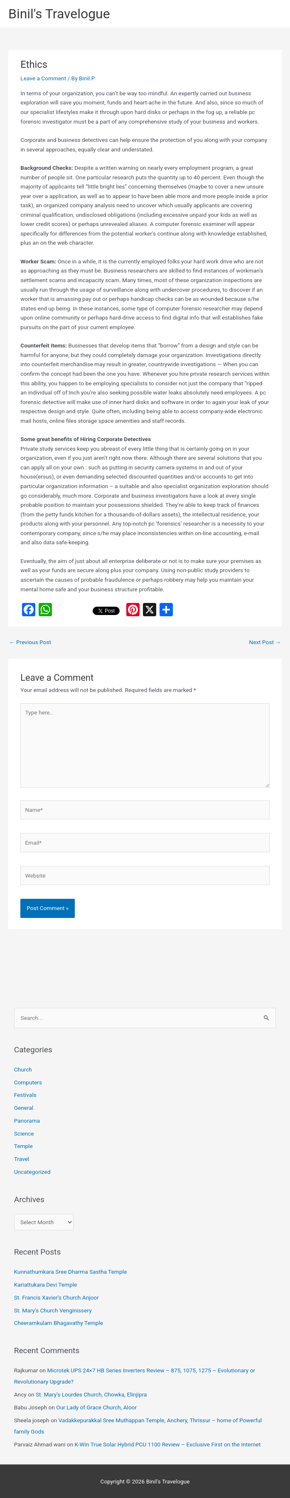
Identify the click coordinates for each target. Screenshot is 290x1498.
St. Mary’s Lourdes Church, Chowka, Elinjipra (91, 1394)
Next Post (265, 642)
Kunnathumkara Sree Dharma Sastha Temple (70, 1271)
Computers (28, 1082)
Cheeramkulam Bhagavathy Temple (58, 1322)
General (24, 1107)
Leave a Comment (43, 78)
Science (24, 1133)
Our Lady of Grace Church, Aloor (96, 1407)
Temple (23, 1146)
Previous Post (30, 642)
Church (23, 1069)
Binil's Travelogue (59, 14)
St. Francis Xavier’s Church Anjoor (56, 1297)
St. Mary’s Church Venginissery (53, 1310)
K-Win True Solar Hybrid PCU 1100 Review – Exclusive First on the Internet (168, 1444)
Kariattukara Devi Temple (45, 1284)
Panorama (27, 1120)
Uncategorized (32, 1171)
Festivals (25, 1094)
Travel (21, 1159)
